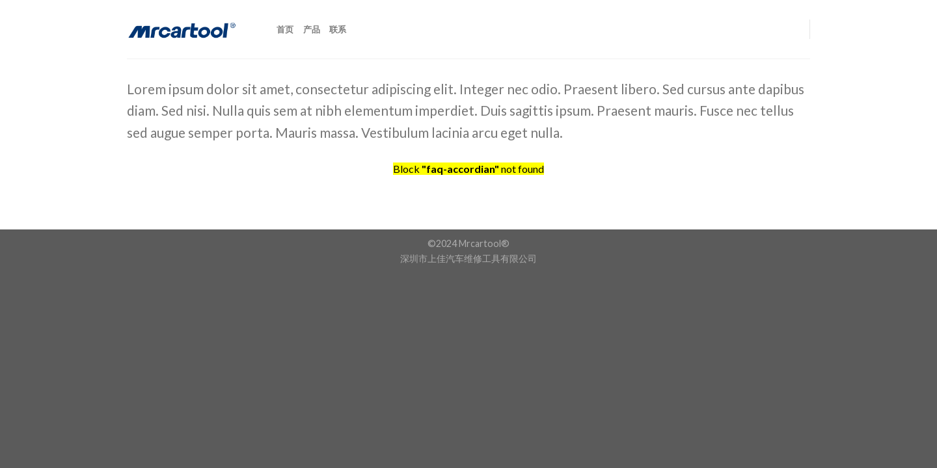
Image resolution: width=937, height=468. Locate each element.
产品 (312, 29)
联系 (338, 29)
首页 (285, 29)
